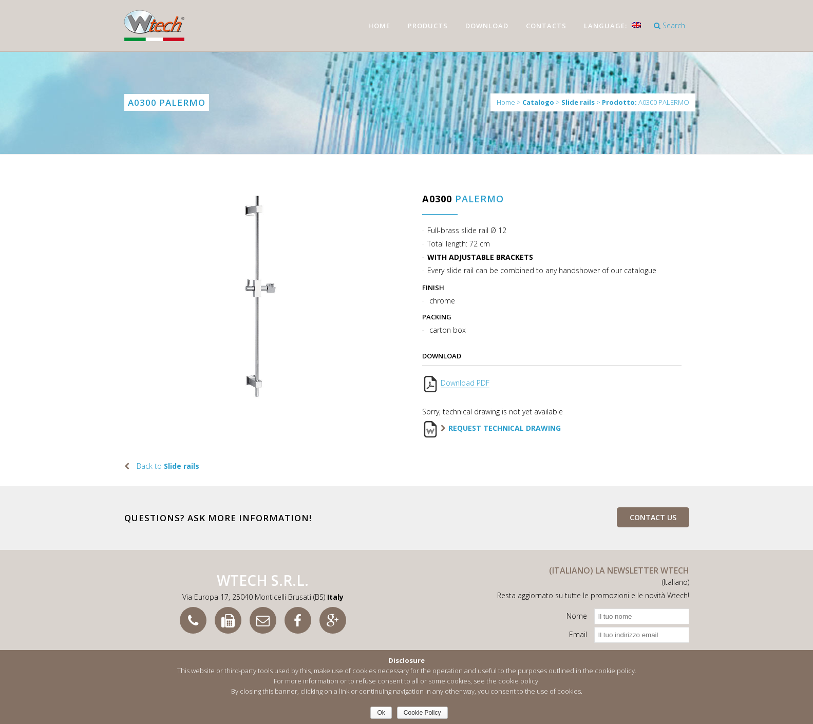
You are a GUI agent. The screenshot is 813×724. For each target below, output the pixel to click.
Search (669, 25)
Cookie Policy (422, 712)
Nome (576, 616)
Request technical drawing (504, 428)
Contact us (653, 517)
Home (506, 102)
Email (578, 634)
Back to (168, 466)
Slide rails (578, 102)
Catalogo (538, 102)
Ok (381, 712)
